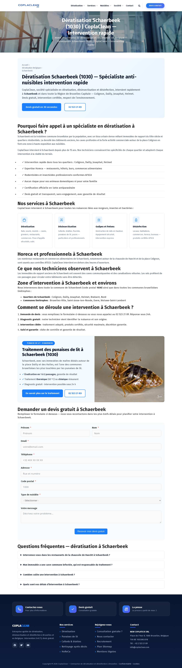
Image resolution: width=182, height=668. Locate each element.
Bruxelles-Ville (58, 300)
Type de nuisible (29, 494)
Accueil (25, 65)
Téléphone (26, 454)
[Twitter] (21, 645)
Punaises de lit (70, 636)
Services (91, 5)
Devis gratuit (155, 6)
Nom (94, 427)
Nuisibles (104, 5)
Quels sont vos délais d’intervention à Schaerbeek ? (51, 584)
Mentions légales (106, 651)
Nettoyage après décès (74, 646)
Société (117, 5)
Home (58, 37)
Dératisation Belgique (31, 68)
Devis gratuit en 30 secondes (41, 107)
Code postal (27, 481)
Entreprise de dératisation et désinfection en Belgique (95, 37)
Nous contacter (105, 636)
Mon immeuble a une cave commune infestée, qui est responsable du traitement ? (67, 564)
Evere (96, 300)
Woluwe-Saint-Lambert (113, 300)
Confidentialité (125, 664)
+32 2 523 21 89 (141, 643)
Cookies (136, 664)
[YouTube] (28, 645)
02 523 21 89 (75, 107)
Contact (129, 5)
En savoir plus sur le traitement (42, 393)
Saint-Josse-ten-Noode (79, 300)
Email (24, 441)
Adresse (25, 467)
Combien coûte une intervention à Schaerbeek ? (49, 574)
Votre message (29, 508)
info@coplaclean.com (139, 647)
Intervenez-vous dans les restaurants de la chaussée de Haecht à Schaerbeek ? (66, 555)
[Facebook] (14, 645)
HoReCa (66, 651)
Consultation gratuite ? (109, 631)
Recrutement (104, 641)
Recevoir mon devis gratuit (91, 531)
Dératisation (77, 5)
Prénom (25, 427)
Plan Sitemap (104, 646)
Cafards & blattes (71, 641)
